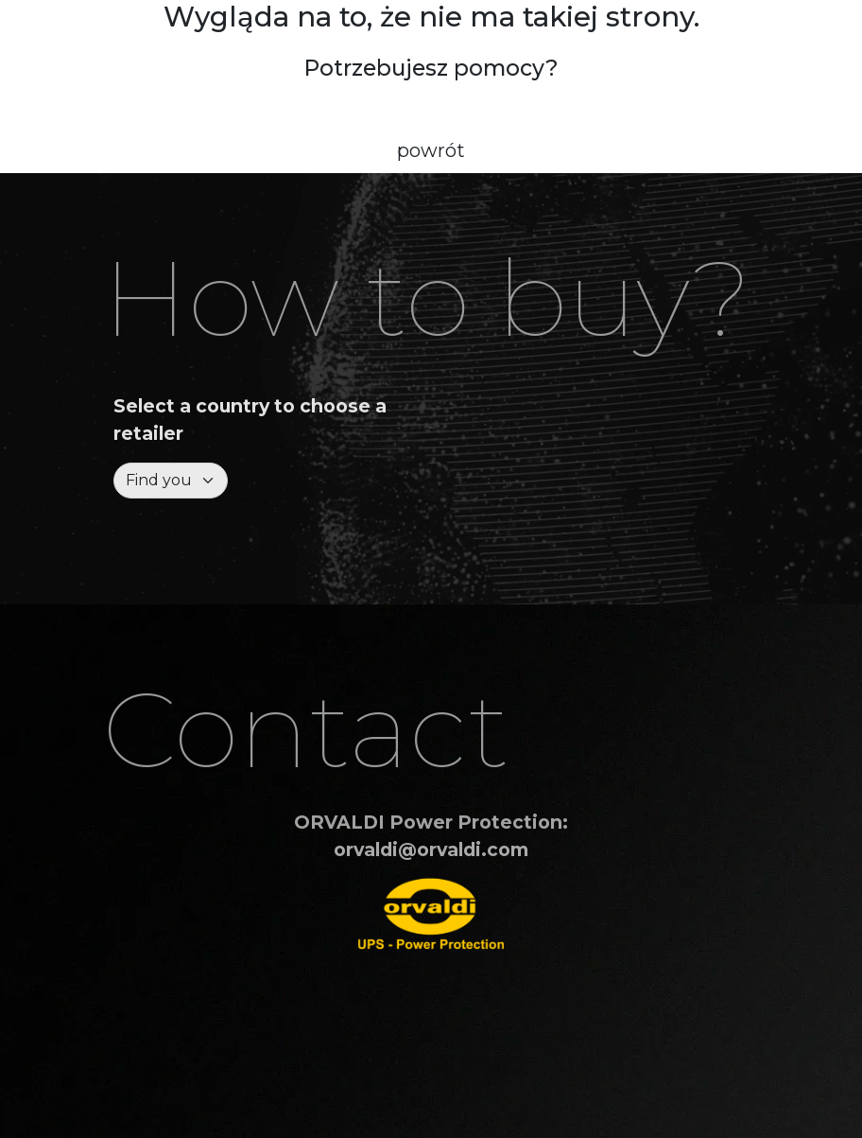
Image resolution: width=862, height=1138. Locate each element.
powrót (431, 150)
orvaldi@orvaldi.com (431, 849)
